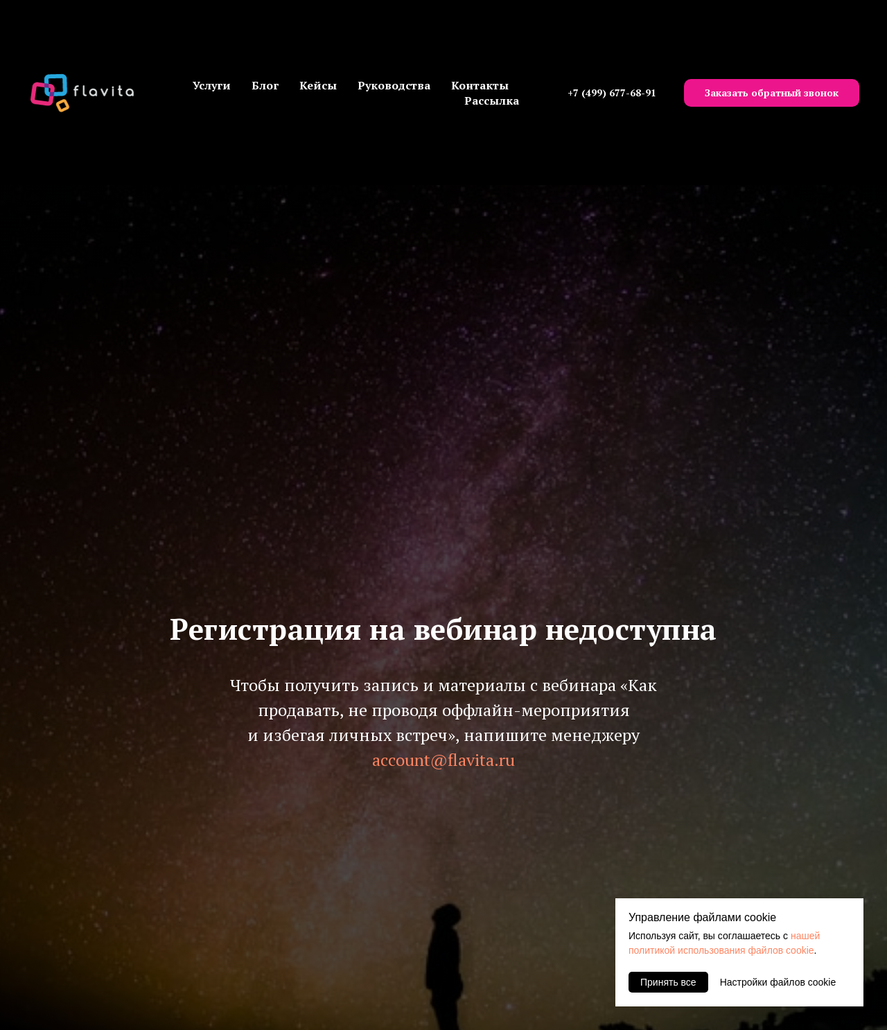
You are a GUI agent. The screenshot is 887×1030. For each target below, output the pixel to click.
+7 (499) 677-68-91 (612, 92)
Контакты (480, 85)
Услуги (212, 85)
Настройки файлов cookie (778, 982)
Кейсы (318, 85)
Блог (265, 85)
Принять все (668, 982)
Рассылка (491, 100)
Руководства (394, 85)
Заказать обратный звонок (771, 92)
